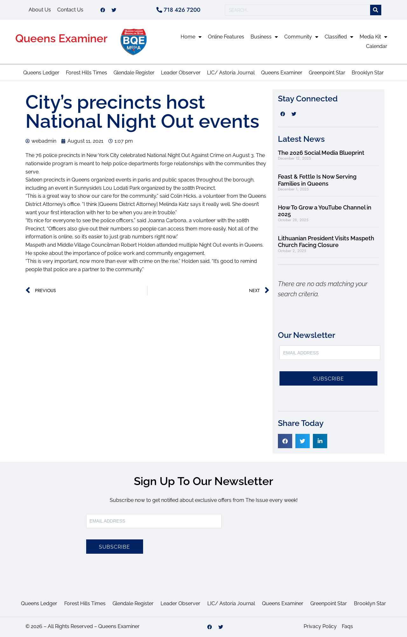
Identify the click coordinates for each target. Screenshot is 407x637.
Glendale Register (134, 73)
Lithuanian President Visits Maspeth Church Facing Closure (326, 242)
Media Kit (373, 37)
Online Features (226, 37)
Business (264, 37)
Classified (339, 37)
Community (301, 37)
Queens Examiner (61, 38)
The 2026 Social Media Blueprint (321, 152)
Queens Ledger (41, 73)
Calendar (376, 46)
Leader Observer (181, 73)
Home (191, 37)
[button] (285, 441)
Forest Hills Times (86, 73)
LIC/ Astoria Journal (231, 73)
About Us (40, 10)
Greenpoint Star (327, 73)
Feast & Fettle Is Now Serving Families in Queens (317, 180)
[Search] (375, 10)
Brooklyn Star (368, 73)
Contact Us (70, 10)
